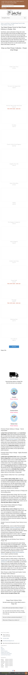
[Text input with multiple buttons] (13, 6)
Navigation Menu (6, 17)
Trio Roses (14, 125)
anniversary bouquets (13, 439)
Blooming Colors (14, 319)
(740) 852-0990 (13, 2)
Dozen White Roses (14, 183)
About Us (2, 648)
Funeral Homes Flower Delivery (6, 653)
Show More (14, 346)
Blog (1, 647)
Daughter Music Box (14, 163)
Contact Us (3, 649)
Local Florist (7, 23)
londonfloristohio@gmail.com (7, 4)
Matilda (14, 202)
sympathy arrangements (15, 527)
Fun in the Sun (14, 338)
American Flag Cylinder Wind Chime (14, 105)
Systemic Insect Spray (14, 261)
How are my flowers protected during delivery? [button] (12, 617)
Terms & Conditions (4, 651)
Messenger (14, 300)
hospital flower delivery (6, 560)
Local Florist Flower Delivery (5, 654)
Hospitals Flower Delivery (5, 652)
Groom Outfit (14, 280)
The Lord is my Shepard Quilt (14, 86)
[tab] (14, 608)
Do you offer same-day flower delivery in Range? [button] (13, 607)
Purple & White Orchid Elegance (14, 144)
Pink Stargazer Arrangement (14, 222)
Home (2, 23)
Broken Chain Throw (14, 66)
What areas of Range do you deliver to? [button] (11, 620)
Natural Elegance (14, 241)
